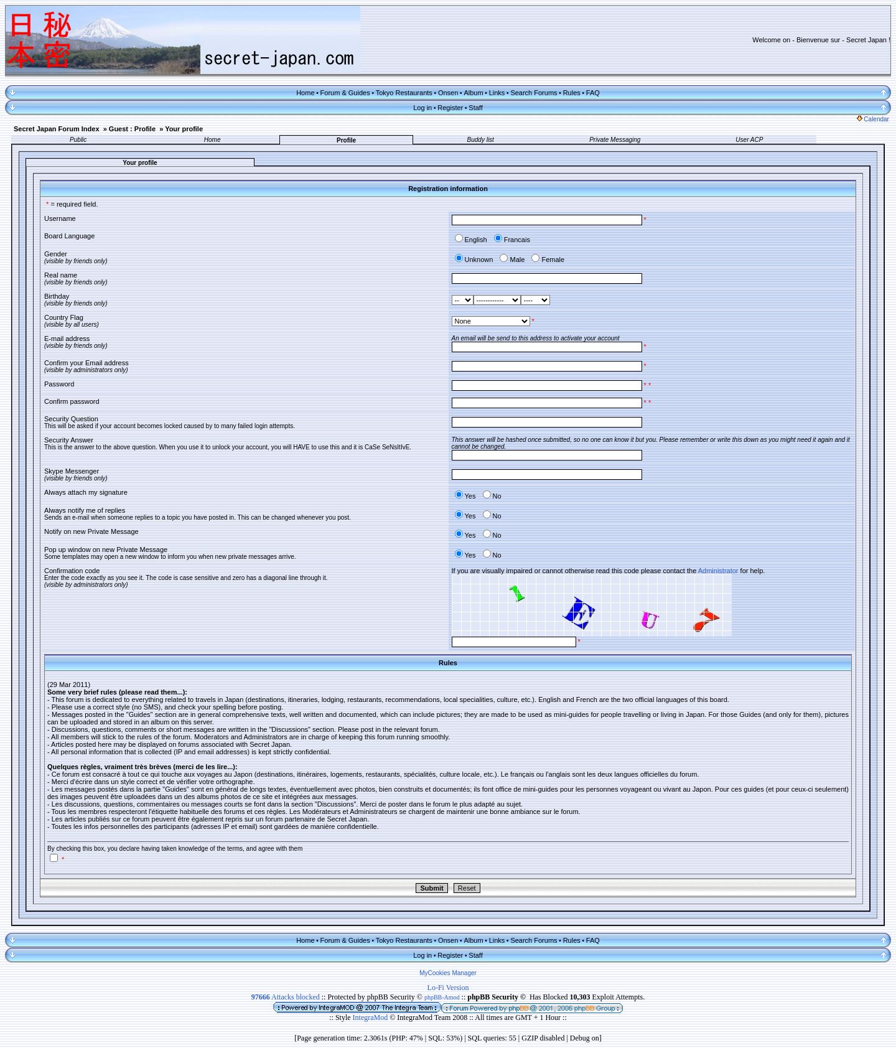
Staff (475, 107)
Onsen (448, 92)
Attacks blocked (285, 997)
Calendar (873, 119)
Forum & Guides (345, 92)
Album (473, 92)
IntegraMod (371, 1017)
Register (450, 107)
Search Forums (533, 92)
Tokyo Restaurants (404, 92)
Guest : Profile (132, 129)
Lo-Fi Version (448, 987)
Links (497, 92)
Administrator (718, 570)
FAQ (593, 92)
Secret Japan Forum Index (57, 129)
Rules (572, 92)
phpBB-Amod (442, 997)
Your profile (184, 129)
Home (305, 92)
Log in (422, 107)
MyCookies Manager (448, 973)
